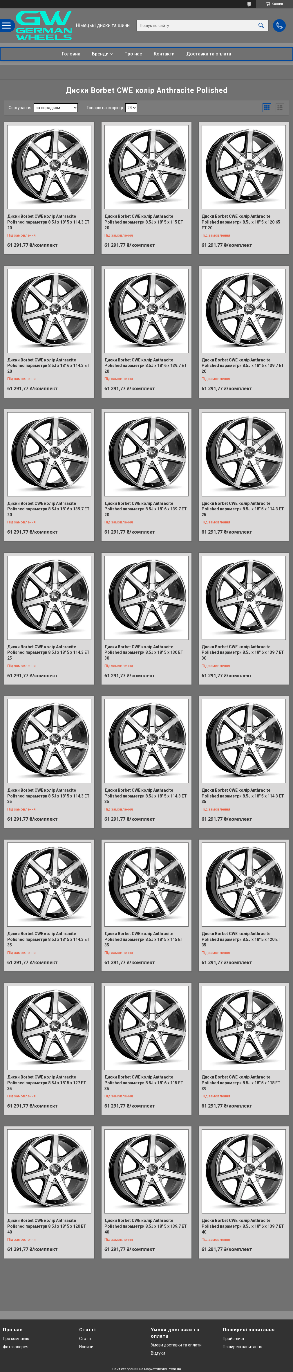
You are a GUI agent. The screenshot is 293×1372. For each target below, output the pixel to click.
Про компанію (16, 1338)
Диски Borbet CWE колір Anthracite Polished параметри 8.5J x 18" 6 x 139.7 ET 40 (243, 1226)
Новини (86, 1346)
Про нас (133, 54)
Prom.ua (174, 1369)
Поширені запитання (242, 1346)
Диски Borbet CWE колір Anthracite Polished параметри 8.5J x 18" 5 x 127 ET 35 (46, 1083)
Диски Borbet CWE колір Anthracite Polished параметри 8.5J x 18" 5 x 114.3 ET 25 (243, 509)
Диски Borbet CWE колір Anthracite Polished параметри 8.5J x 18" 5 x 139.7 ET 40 (145, 1226)
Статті (85, 1338)
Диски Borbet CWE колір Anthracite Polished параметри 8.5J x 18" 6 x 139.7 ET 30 (243, 652)
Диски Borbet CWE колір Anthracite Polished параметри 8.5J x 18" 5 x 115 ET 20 (143, 222)
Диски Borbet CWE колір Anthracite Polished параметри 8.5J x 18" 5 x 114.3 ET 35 (48, 796)
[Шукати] (261, 25)
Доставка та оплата (208, 54)
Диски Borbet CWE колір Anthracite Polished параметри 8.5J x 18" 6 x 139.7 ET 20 (145, 366)
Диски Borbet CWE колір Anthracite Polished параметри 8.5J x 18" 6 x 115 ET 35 (143, 1083)
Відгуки (158, 1353)
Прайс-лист (234, 1338)
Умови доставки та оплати (176, 1345)
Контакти (164, 54)
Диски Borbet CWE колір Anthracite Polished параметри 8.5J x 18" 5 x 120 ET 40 (46, 1226)
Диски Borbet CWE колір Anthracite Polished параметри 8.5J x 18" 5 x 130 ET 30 (143, 652)
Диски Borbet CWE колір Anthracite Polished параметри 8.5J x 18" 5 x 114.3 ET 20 (48, 222)
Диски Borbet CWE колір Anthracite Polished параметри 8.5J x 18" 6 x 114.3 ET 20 (48, 366)
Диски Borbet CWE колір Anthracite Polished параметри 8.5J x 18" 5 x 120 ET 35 (241, 939)
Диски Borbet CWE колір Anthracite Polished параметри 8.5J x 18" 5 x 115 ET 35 (143, 939)
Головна (71, 54)
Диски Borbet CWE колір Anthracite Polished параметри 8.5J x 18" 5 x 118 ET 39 (241, 1083)
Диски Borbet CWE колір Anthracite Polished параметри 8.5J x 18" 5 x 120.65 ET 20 (241, 222)
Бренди (100, 54)
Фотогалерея (15, 1346)
